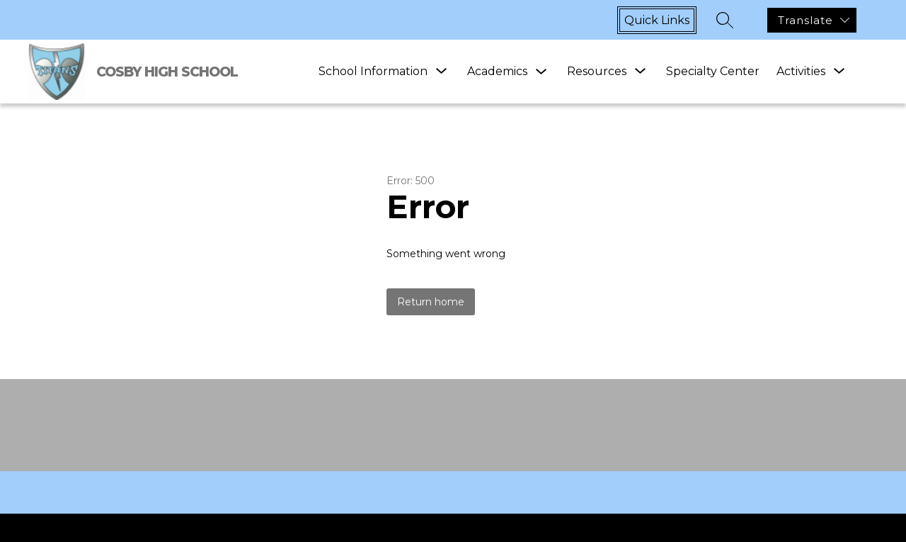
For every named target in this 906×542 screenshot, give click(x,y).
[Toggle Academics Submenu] (541, 71)
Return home (430, 301)
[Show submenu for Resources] (596, 71)
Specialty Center (712, 71)
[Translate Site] (811, 20)
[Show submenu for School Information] (373, 71)
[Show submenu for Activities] (800, 71)
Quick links (656, 20)
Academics (497, 71)
